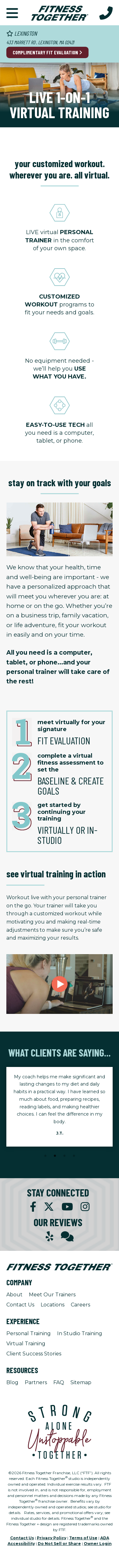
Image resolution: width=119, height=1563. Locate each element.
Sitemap (80, 1382)
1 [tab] (45, 1156)
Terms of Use (83, 1538)
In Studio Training (79, 1333)
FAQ (58, 1382)
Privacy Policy (51, 1538)
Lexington (21, 33)
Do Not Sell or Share (59, 1543)
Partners (36, 1382)
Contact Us (20, 1305)
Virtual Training (25, 1344)
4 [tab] (74, 1156)
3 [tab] (64, 1156)
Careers (80, 1305)
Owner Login (98, 1543)
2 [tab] (55, 1156)
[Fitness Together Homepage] (59, 12)
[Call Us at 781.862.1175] (106, 12)
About (14, 1295)
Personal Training (28, 1333)
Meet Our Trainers (52, 1295)
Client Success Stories (33, 1354)
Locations (52, 1305)
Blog (12, 1382)
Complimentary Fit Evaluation (47, 52)
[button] (12, 12)
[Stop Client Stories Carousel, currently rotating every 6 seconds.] (59, 1164)
